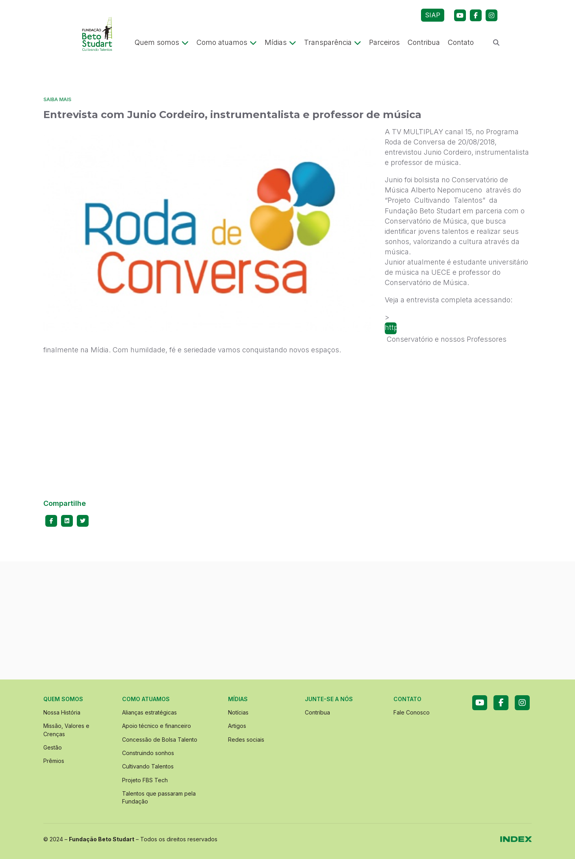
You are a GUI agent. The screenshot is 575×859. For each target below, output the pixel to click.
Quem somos (162, 42)
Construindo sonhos (148, 753)
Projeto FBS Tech (145, 780)
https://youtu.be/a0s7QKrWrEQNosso (391, 327)
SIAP (432, 15)
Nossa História (61, 712)
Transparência (332, 42)
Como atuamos (227, 42)
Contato (461, 42)
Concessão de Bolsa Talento (159, 739)
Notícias (238, 712)
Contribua (424, 42)
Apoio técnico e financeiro (156, 725)
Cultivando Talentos (148, 766)
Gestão (52, 747)
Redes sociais (246, 739)
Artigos (237, 725)
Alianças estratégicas (149, 712)
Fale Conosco (411, 712)
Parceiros (384, 42)
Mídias (280, 42)
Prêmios (53, 760)
